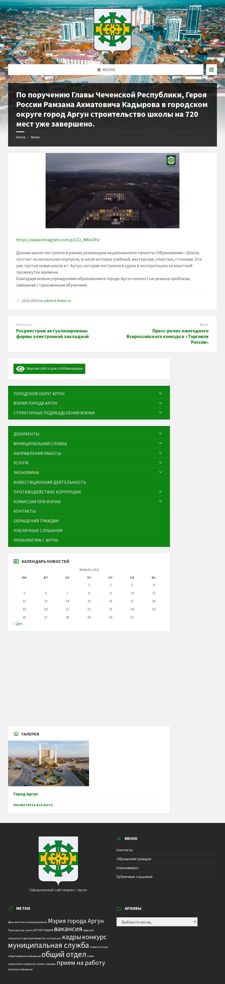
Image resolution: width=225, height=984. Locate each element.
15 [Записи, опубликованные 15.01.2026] (89, 601)
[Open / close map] (211, 69)
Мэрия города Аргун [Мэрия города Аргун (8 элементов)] (76, 921)
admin (49, 300)
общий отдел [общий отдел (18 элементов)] (64, 954)
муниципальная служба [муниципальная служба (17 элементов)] (48, 945)
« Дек (18, 623)
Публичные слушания (134, 876)
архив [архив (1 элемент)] (29, 930)
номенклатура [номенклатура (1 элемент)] (99, 947)
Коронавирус (128, 867)
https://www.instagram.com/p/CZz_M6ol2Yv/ (58, 239)
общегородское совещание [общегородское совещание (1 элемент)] (24, 956)
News (35, 137)
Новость (64, 300)
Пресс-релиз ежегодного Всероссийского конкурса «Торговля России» (168, 336)
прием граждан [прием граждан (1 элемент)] (46, 964)
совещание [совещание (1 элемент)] (26, 969)
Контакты (125, 849)
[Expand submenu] (160, 394)
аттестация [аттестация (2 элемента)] (43, 929)
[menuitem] (89, 394)
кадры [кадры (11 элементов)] (71, 936)
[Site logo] (112, 53)
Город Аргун (25, 793)
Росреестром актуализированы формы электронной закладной (52, 333)
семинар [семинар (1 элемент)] (13, 969)
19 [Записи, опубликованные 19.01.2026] (24, 609)
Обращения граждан (134, 858)
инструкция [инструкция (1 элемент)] (53, 938)
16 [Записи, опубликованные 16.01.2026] (110, 601)
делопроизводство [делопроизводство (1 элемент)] (34, 938)
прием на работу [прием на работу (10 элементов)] (81, 962)
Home (21, 137)
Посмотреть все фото (33, 805)
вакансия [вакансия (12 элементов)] (68, 928)
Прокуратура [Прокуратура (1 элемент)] (16, 930)
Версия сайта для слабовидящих (49, 368)
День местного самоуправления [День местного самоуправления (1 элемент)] (27, 922)
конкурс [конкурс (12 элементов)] (94, 936)
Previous (24, 324)
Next (204, 324)
